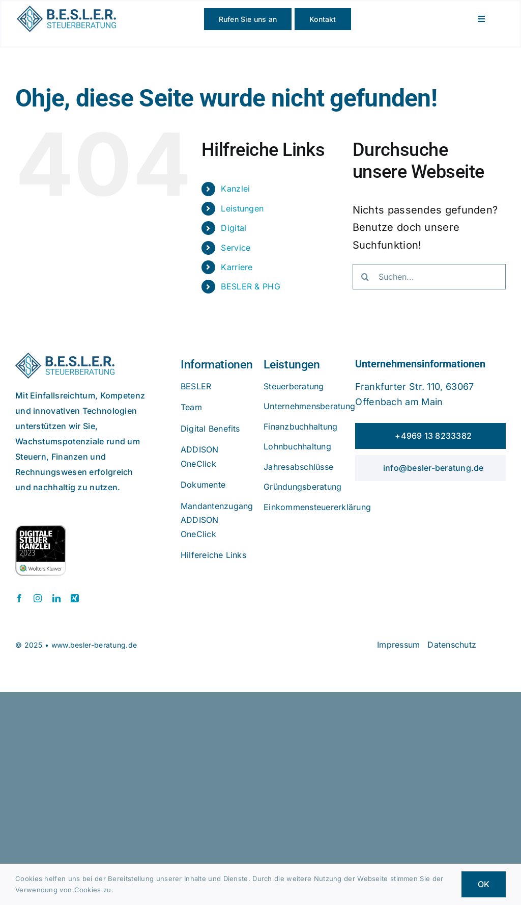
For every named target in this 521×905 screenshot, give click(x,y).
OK (483, 884)
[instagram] (38, 598)
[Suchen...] (429, 276)
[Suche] (365, 276)
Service (235, 248)
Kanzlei (235, 188)
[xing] (75, 598)
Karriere (236, 267)
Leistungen (242, 208)
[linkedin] (56, 598)
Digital (233, 228)
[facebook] (19, 598)
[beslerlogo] (66, 11)
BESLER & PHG (250, 286)
